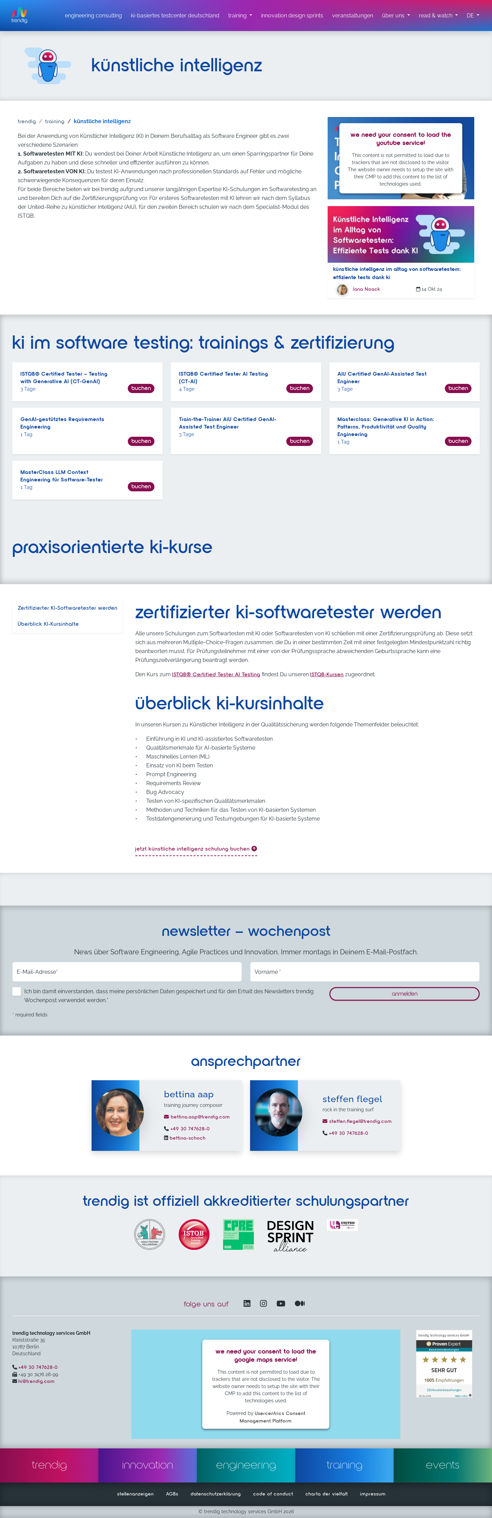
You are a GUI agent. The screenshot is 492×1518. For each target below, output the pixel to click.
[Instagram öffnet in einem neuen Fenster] (265, 1304)
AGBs (172, 1494)
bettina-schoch (187, 1138)
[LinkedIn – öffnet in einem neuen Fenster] (248, 1304)
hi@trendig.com (36, 1381)
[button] (473, 16)
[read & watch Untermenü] (438, 16)
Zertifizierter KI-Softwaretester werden (68, 608)
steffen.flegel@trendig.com (357, 1121)
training (55, 122)
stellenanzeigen (135, 1494)
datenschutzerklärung (216, 1494)
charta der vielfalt (326, 1494)
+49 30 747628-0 (189, 1129)
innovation (147, 1465)
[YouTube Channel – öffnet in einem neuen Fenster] (282, 1304)
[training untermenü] (240, 16)
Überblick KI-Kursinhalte (48, 624)
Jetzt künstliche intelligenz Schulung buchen (196, 849)
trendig (27, 122)
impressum (373, 1494)
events (443, 1465)
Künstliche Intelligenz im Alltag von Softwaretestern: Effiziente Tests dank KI (397, 273)
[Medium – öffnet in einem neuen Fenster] (300, 1304)
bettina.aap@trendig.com (197, 1117)
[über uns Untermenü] (396, 16)
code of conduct (273, 1494)
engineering (246, 1465)
